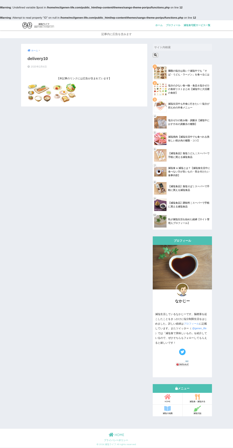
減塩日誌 (197, 410)
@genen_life (199, 328)
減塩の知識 (167, 410)
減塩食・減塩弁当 (197, 398)
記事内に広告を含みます (116, 34)
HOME (167, 398)
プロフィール (173, 25)
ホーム (159, 25)
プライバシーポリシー (116, 440)
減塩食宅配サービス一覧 (197, 25)
